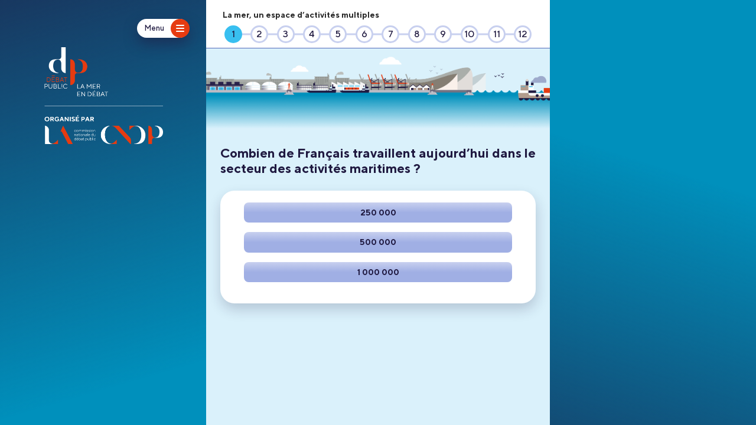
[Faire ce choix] (378, 212)
